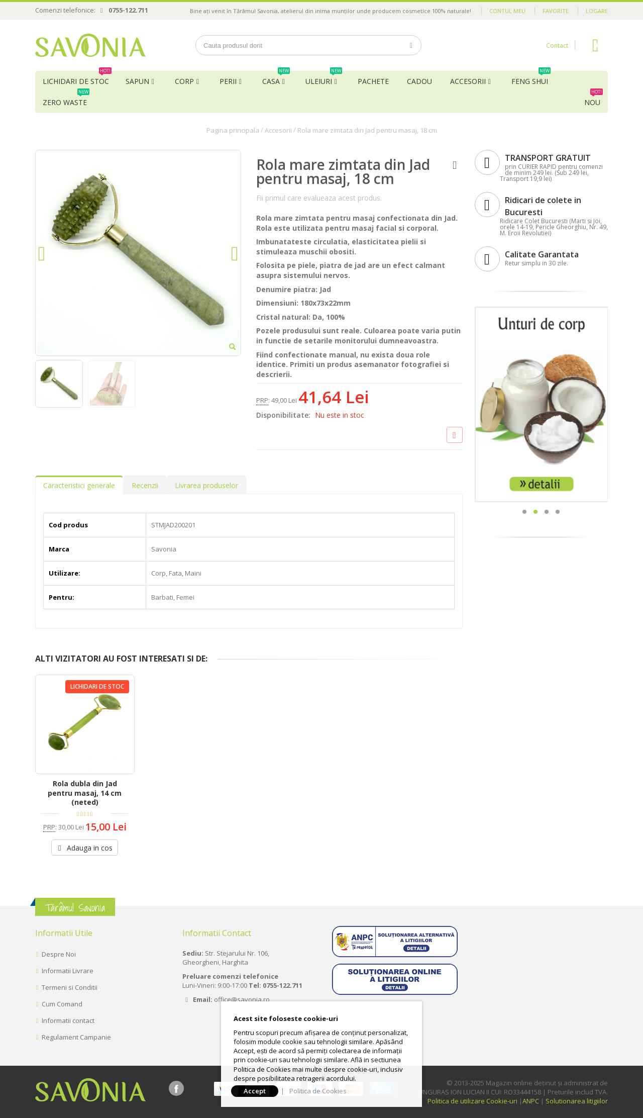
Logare (597, 11)
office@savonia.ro (242, 999)
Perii (228, 81)
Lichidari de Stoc (77, 78)
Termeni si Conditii (69, 987)
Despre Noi (59, 954)
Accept (255, 1090)
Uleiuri (323, 78)
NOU (593, 99)
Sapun (137, 81)
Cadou (419, 81)
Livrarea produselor (206, 485)
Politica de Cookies (318, 1090)
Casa (276, 78)
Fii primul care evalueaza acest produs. (319, 198)
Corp (184, 81)
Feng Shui (531, 78)
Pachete (373, 81)
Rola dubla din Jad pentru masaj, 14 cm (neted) (85, 793)
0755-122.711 (128, 10)
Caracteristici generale (79, 485)
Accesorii (468, 81)
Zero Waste (66, 99)
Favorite (556, 11)
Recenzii (145, 485)
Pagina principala (232, 130)
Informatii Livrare (67, 970)
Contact (557, 45)
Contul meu (507, 11)
